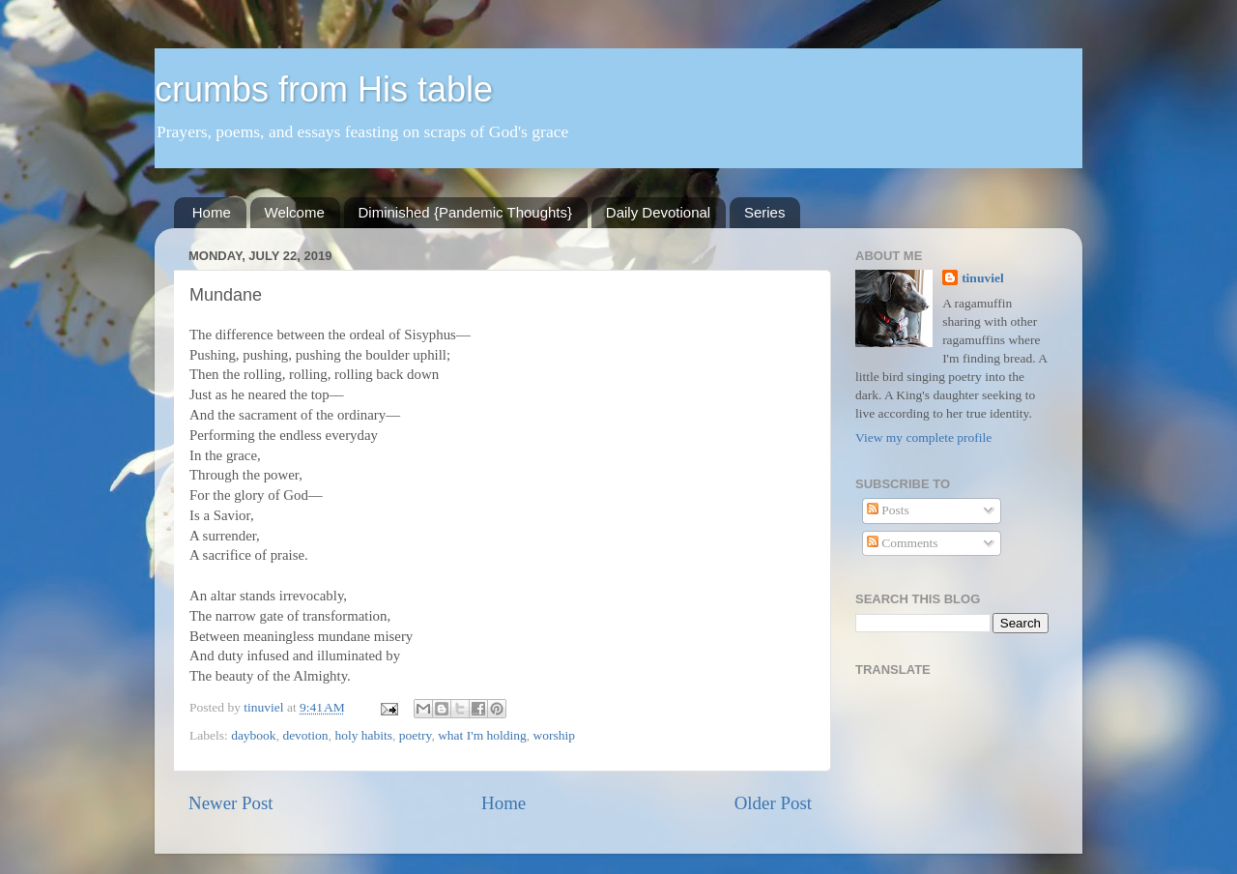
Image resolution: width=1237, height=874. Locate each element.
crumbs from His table (324, 89)
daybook (253, 735)
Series (765, 212)
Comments (902, 543)
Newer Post (230, 803)
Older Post (773, 803)
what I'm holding (482, 735)
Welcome (295, 212)
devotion (305, 735)
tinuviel (983, 278)
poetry (415, 735)
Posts (888, 510)
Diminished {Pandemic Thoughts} (466, 212)
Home (211, 212)
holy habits (363, 735)
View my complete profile (923, 437)
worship (554, 735)
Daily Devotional (658, 212)
